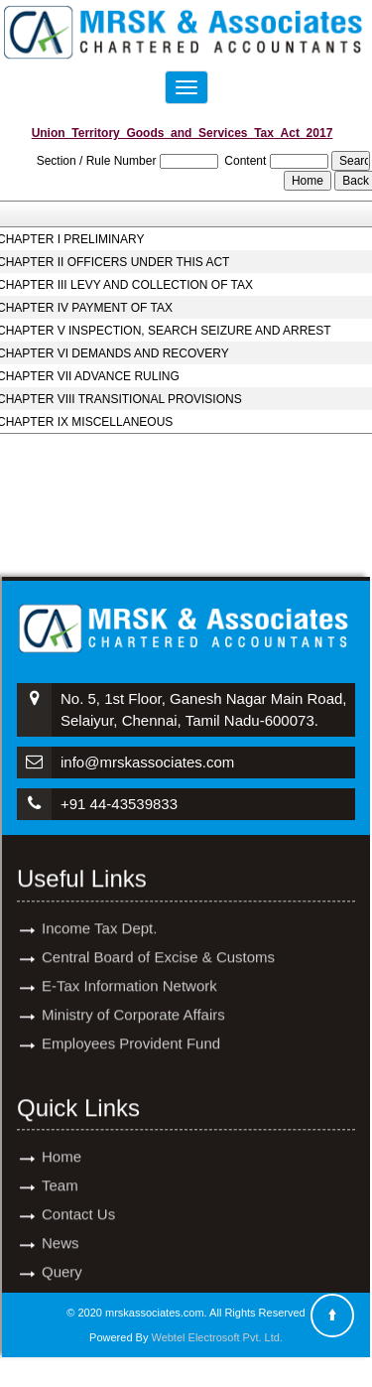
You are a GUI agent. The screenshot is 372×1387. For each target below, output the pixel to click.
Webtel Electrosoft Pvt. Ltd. (216, 1337)
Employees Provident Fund (131, 1026)
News (60, 1225)
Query (62, 1254)
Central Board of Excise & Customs (158, 939)
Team (60, 1168)
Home (61, 1139)
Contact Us (78, 1196)
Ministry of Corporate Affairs (133, 997)
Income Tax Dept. (99, 910)
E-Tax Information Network (129, 968)
